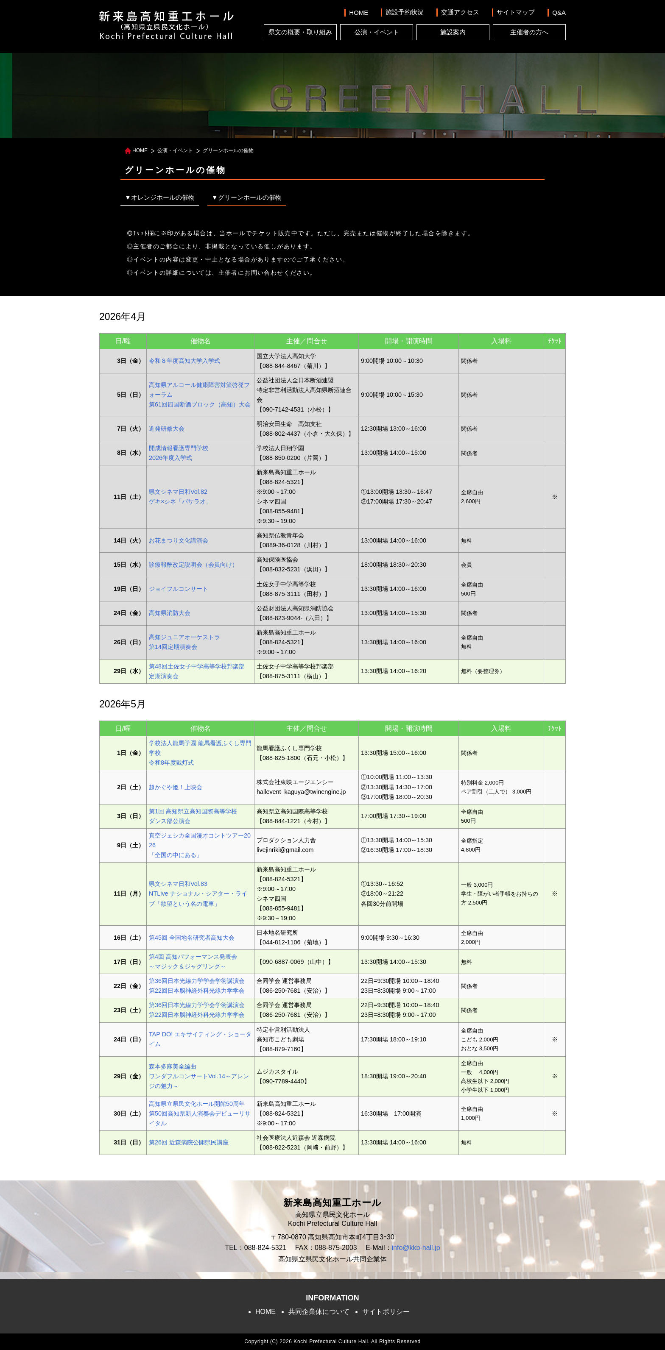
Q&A (559, 12)
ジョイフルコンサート (178, 588)
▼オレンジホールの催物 (160, 197)
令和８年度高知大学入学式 (184, 360)
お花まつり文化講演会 (178, 540)
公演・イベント (377, 32)
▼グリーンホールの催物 (247, 197)
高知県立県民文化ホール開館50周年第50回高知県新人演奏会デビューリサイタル (200, 1113)
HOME (358, 12)
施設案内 (453, 32)
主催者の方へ (529, 32)
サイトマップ (516, 12)
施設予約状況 (405, 12)
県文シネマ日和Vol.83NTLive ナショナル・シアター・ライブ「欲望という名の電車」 (198, 893)
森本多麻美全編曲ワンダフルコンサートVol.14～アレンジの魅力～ (199, 1076)
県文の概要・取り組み (300, 32)
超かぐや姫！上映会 (175, 787)
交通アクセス (460, 12)
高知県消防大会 (169, 613)
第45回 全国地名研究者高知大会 (192, 937)
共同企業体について (318, 1311)
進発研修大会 (166, 428)
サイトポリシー (386, 1311)
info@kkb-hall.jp (416, 1247)
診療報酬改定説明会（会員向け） (193, 564)
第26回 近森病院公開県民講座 (189, 1142)
